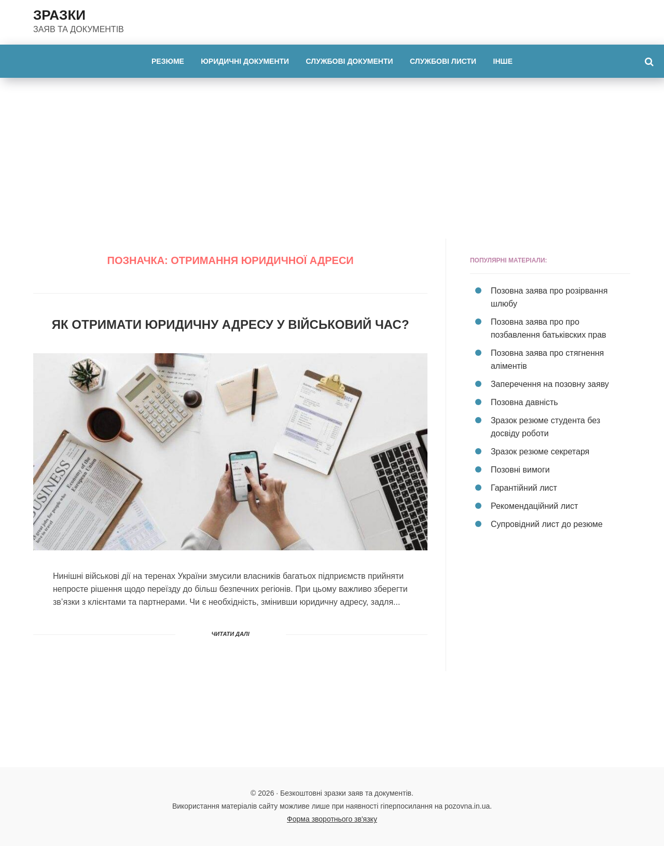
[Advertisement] (332, 155)
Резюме (167, 61)
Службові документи (349, 61)
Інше (503, 61)
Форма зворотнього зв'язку (332, 819)
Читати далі (231, 634)
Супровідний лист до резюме (547, 524)
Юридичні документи (245, 61)
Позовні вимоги (520, 469)
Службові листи (443, 61)
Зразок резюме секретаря (540, 451)
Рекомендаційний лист (534, 506)
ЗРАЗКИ (59, 15)
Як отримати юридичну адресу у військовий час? (230, 324)
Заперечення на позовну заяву (550, 384)
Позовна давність (524, 402)
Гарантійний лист (524, 487)
